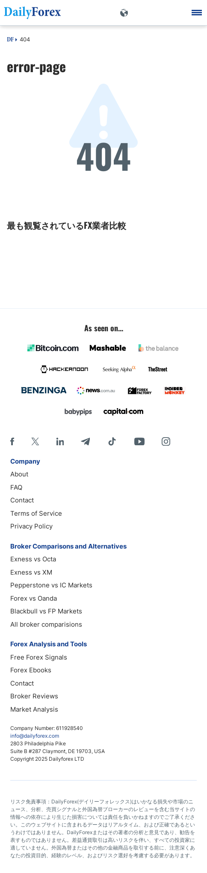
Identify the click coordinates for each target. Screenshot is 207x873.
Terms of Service (36, 513)
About (19, 474)
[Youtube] (139, 441)
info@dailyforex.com (34, 736)
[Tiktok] (112, 441)
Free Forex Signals (38, 657)
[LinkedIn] (60, 441)
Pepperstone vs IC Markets (51, 585)
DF (10, 40)
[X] (35, 441)
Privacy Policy (31, 526)
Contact (22, 500)
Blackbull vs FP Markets (46, 611)
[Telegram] (85, 441)
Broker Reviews (34, 696)
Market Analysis (34, 709)
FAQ (16, 487)
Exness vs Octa (33, 559)
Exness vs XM (31, 572)
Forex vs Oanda (33, 598)
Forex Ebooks (30, 670)
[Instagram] (166, 441)
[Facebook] (12, 441)
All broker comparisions (46, 624)
